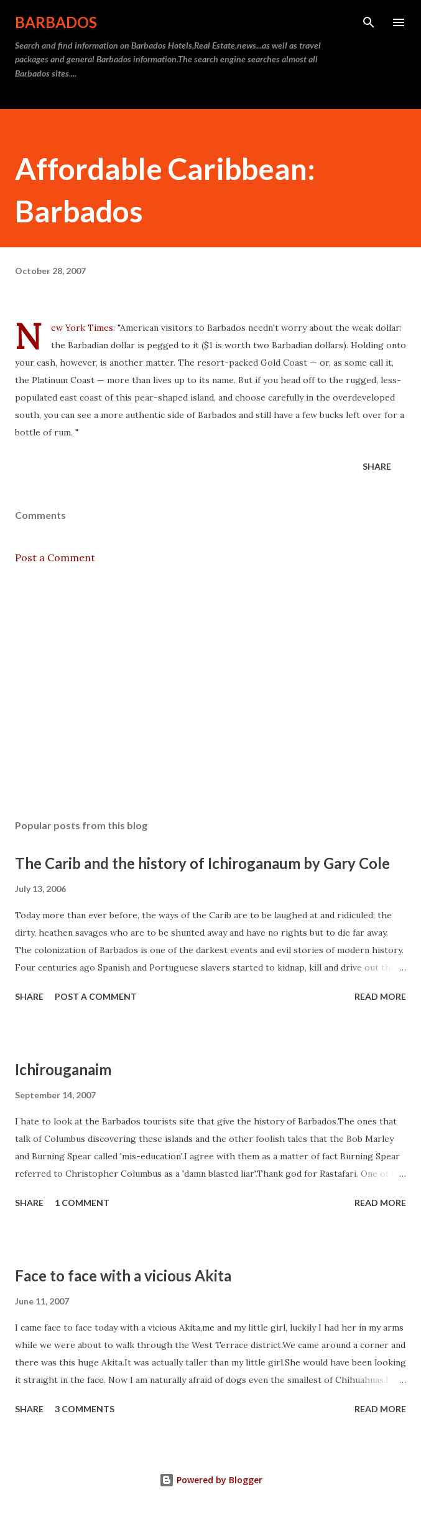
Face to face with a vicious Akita (123, 1275)
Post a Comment (55, 557)
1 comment (82, 1202)
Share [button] (377, 466)
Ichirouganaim (63, 1069)
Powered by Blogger (210, 1480)
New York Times (82, 327)
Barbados (56, 22)
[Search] (368, 22)
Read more (380, 996)
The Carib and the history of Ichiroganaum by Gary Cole (202, 863)
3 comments (84, 1408)
